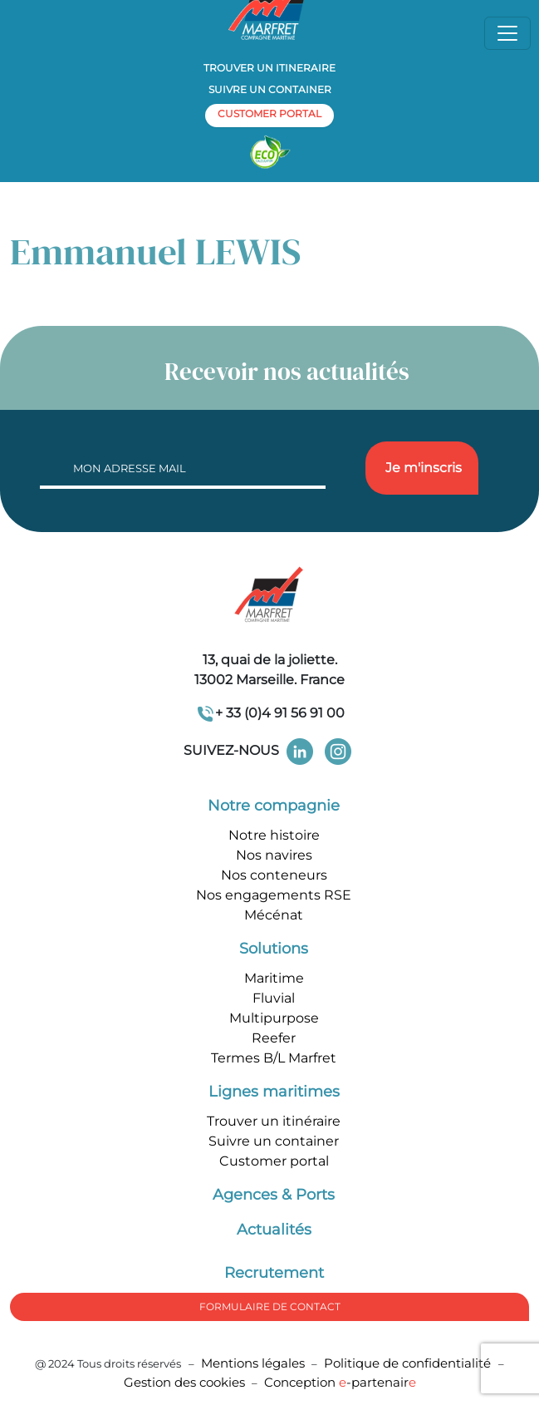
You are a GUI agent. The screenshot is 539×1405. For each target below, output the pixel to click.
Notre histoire (274, 835)
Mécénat (273, 915)
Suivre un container (269, 89)
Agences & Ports (274, 1195)
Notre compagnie (274, 805)
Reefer (274, 1038)
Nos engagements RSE (273, 895)
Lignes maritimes (274, 1091)
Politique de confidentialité (409, 1363)
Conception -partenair (340, 1382)
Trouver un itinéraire (274, 1121)
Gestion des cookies (184, 1382)
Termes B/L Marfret (273, 1058)
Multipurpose (274, 1018)
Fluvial (273, 998)
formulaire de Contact (270, 1306)
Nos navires (274, 855)
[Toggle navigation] (507, 33)
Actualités (274, 1229)
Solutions (273, 948)
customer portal (269, 113)
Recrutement (274, 1273)
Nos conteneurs (274, 875)
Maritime (274, 978)
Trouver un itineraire (269, 68)
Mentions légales (253, 1363)
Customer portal (274, 1161)
